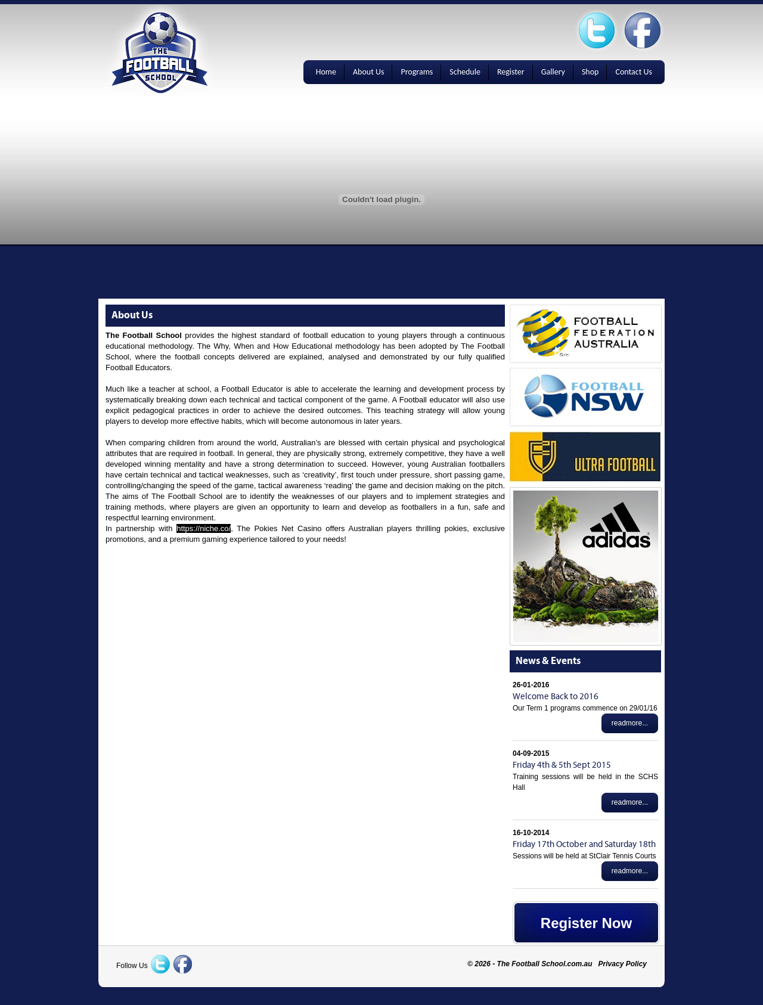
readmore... (630, 723)
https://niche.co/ (203, 528)
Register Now (586, 923)
